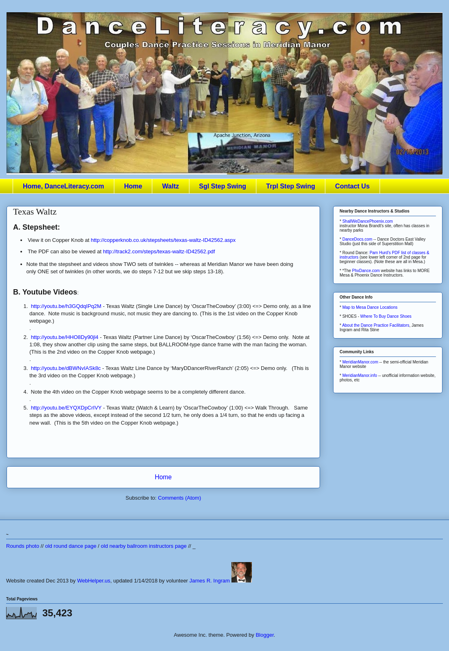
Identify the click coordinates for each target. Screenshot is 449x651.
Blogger (264, 635)
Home (133, 186)
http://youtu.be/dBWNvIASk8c (66, 368)
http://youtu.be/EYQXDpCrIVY (66, 408)
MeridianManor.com (360, 362)
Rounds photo (22, 546)
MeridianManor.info (359, 375)
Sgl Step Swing (223, 186)
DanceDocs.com (357, 239)
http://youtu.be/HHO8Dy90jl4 (64, 337)
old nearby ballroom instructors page (144, 546)
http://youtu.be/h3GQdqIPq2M (66, 306)
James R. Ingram (209, 581)
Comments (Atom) (179, 498)
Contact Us (352, 186)
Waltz (170, 186)
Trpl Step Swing (290, 186)
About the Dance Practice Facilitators (375, 325)
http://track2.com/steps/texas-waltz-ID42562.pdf (159, 251)
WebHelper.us (93, 581)
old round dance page (70, 546)
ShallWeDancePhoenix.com (367, 221)
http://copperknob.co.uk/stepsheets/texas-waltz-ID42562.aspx (163, 240)
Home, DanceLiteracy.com (63, 186)
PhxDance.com (366, 270)
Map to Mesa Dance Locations (370, 307)
